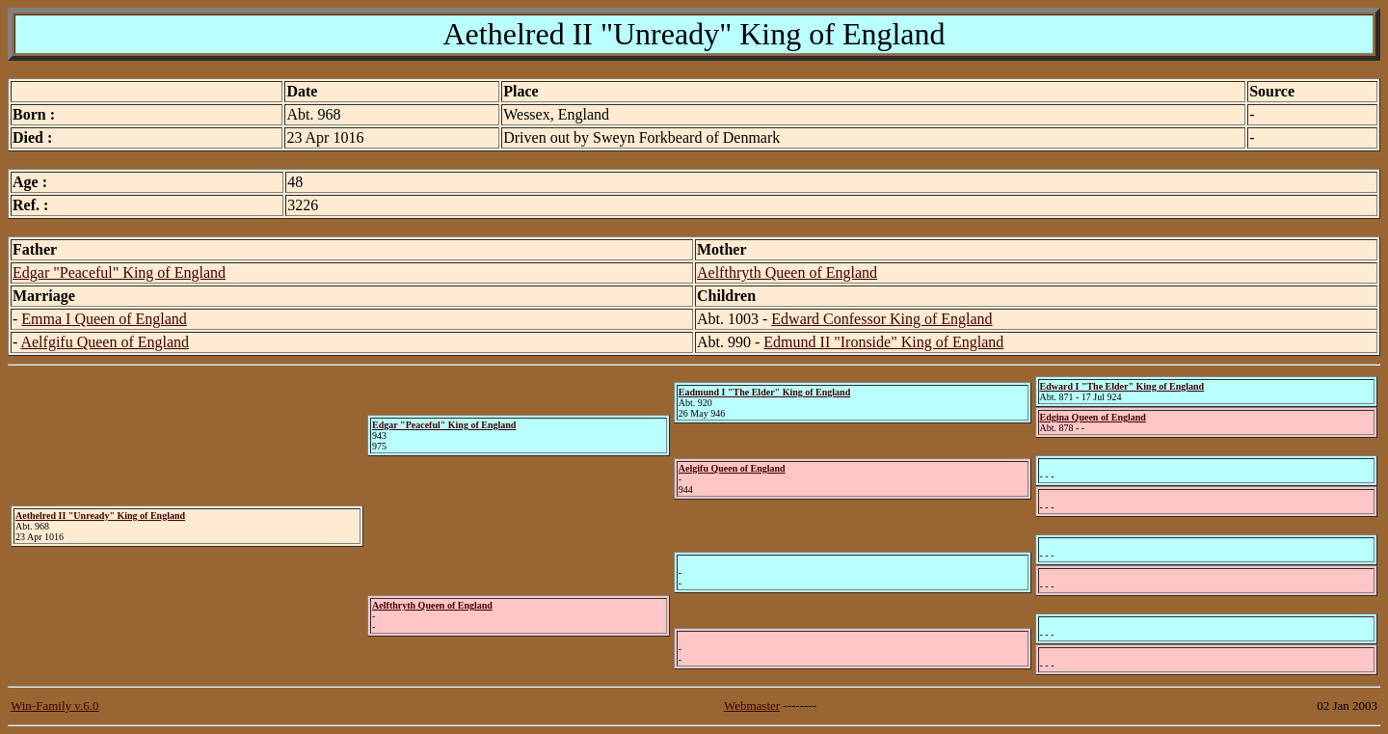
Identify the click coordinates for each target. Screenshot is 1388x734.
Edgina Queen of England (1093, 417)
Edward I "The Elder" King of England (1122, 386)
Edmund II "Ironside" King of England (883, 342)
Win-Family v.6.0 (54, 705)
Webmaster (752, 705)
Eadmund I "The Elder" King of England (764, 392)
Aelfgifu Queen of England (104, 342)
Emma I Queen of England (104, 319)
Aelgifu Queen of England (732, 468)
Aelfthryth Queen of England (787, 272)
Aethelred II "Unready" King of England (100, 515)
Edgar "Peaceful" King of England (119, 272)
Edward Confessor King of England (881, 319)
